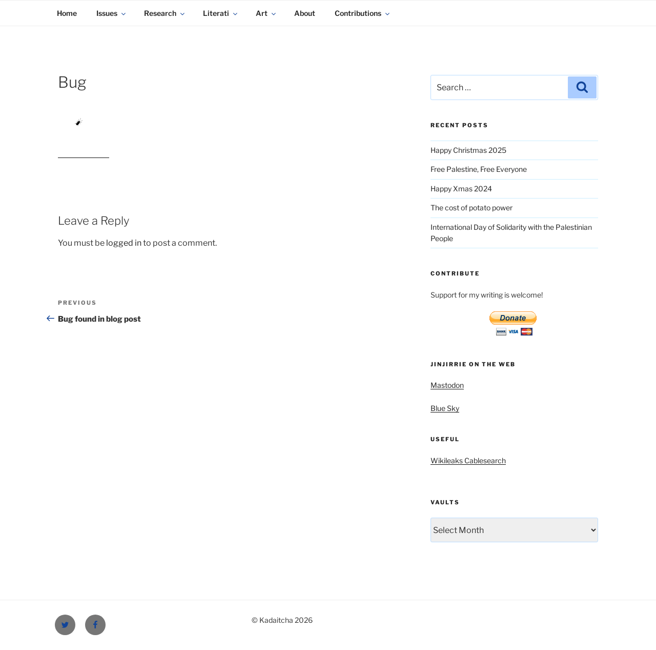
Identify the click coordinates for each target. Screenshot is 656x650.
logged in (123, 243)
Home (67, 13)
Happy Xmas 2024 (461, 188)
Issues (111, 13)
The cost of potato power (471, 207)
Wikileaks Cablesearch (468, 460)
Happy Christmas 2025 (468, 150)
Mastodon (447, 385)
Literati (221, 13)
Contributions (363, 13)
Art (266, 13)
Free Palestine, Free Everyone (478, 169)
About (304, 13)
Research (165, 13)
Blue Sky (444, 408)
